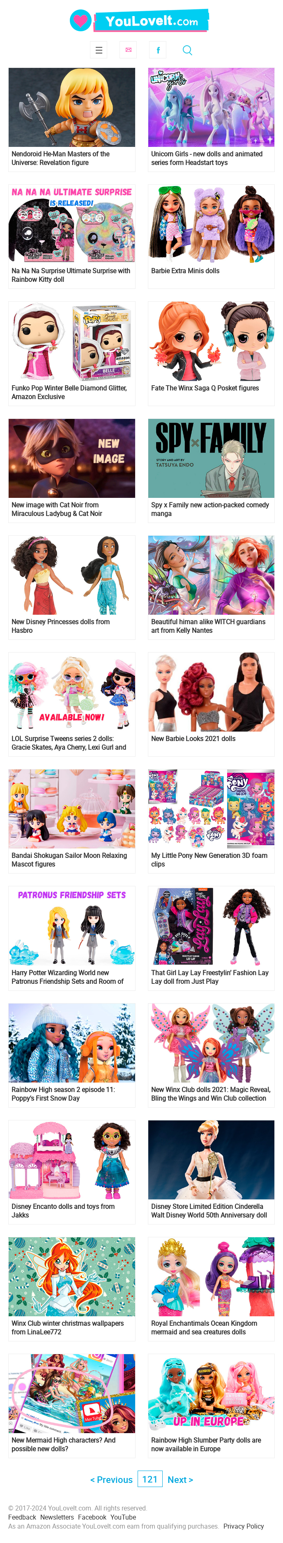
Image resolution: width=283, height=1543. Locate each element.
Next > (180, 1479)
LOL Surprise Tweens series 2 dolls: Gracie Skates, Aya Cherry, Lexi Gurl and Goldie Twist (69, 743)
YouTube (123, 1517)
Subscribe (128, 49)
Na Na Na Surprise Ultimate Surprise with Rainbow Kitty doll (71, 275)
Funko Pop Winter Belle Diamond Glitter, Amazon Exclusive (69, 392)
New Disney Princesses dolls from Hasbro (61, 626)
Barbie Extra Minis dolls (185, 271)
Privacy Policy (243, 1526)
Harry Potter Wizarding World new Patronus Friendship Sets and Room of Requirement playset (68, 977)
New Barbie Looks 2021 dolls (193, 738)
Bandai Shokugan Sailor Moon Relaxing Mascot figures (69, 860)
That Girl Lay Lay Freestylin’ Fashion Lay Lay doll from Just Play (210, 977)
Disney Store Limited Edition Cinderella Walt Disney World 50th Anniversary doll (209, 1211)
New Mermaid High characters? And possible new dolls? (63, 1444)
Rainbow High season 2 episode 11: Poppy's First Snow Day (63, 1094)
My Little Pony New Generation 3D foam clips (209, 860)
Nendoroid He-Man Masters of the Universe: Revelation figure (60, 158)
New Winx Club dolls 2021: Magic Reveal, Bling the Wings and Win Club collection (210, 1094)
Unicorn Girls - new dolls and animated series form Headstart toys (206, 158)
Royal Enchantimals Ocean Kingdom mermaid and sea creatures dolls (204, 1327)
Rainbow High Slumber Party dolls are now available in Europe (206, 1444)
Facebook (157, 49)
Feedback (22, 1517)
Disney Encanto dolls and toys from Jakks (63, 1211)
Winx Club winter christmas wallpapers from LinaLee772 (68, 1327)
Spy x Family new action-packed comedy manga (210, 509)
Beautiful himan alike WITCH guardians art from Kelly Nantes (208, 626)
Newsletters (57, 1517)
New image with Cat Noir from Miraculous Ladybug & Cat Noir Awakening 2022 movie (57, 509)
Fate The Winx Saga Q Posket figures (205, 388)
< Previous (111, 1479)
